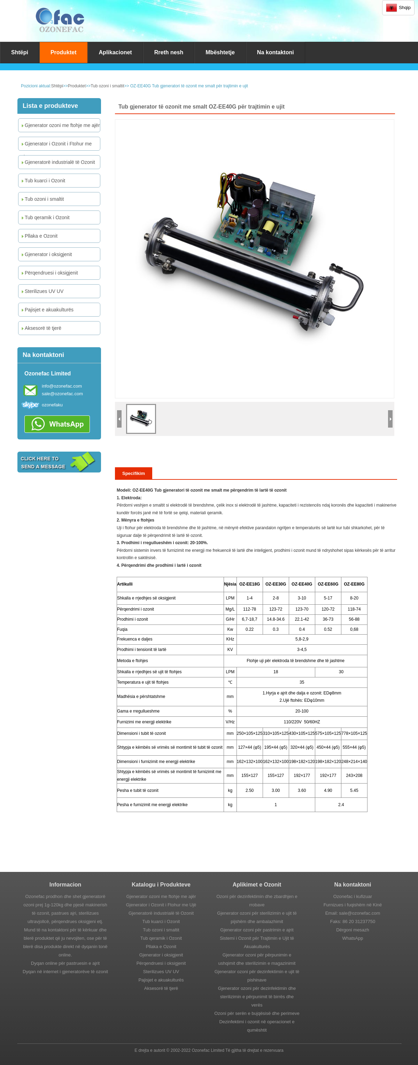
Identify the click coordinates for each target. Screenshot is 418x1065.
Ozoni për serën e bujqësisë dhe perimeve (256, 1013)
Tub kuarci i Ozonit (42, 180)
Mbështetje (220, 52)
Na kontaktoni (275, 52)
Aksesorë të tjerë (40, 328)
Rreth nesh (169, 52)
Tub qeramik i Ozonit (45, 217)
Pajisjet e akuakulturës (46, 309)
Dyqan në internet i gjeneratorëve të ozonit (65, 971)
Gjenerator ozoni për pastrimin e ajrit (256, 929)
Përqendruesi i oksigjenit (49, 273)
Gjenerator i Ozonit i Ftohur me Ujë (56, 145)
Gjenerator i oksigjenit (46, 254)
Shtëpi (19, 52)
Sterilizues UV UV (41, 291)
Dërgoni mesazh (352, 929)
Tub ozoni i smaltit (107, 86)
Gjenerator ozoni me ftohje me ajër (60, 125)
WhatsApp (352, 938)
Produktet (64, 52)
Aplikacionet (115, 52)
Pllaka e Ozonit (38, 236)
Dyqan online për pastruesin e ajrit (65, 963)
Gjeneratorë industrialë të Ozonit (57, 162)
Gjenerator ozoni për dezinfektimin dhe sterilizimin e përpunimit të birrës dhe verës (257, 997)
